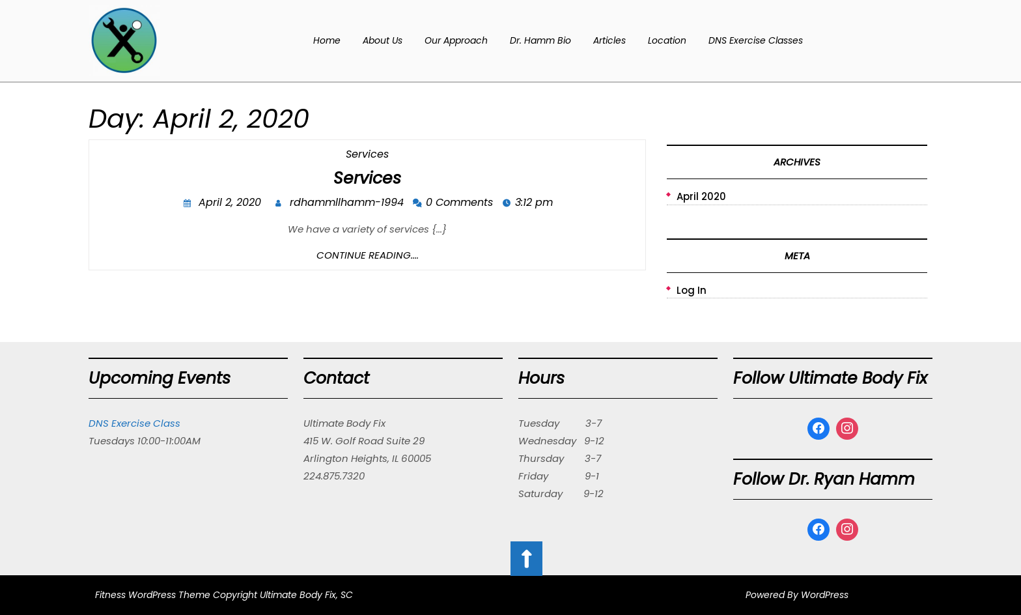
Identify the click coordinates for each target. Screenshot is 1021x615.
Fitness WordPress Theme (152, 594)
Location (667, 40)
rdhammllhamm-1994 (348, 203)
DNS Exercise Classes (755, 40)
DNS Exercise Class (134, 423)
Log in (691, 290)
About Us (382, 40)
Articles (609, 40)
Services (367, 154)
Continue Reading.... (367, 255)
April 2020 (701, 196)
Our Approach (456, 40)
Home (327, 40)
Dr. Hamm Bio (540, 40)
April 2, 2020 (231, 203)
